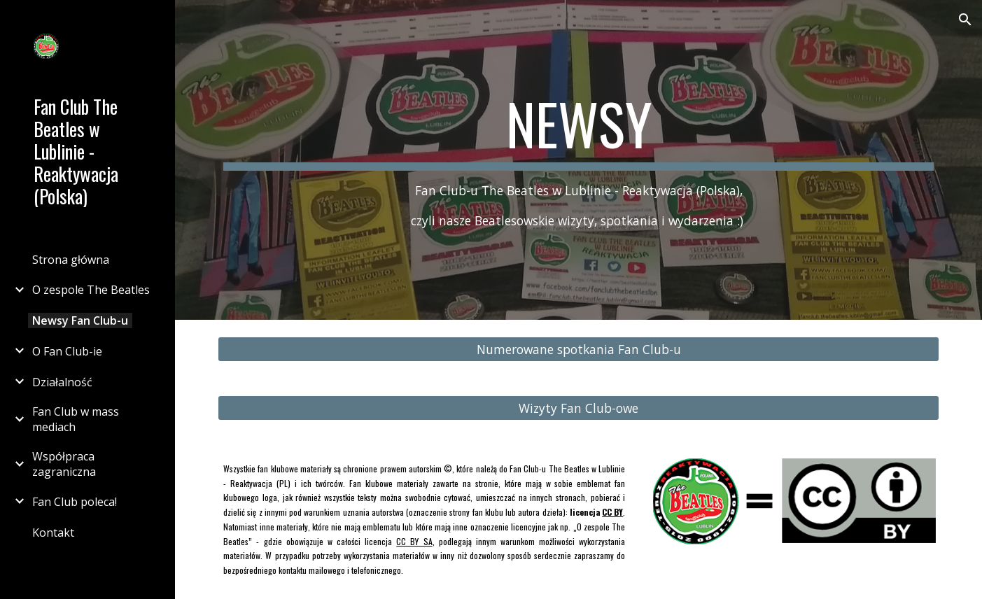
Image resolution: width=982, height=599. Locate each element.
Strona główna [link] (70, 259)
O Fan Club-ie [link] (67, 351)
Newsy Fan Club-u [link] (80, 320)
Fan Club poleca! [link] (74, 501)
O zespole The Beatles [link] (91, 289)
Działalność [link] (62, 382)
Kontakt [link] (53, 532)
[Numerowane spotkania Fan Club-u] (578, 349)
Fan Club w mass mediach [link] (75, 419)
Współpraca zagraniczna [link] (64, 464)
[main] (578, 160)
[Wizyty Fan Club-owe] (578, 408)
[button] (965, 19)
